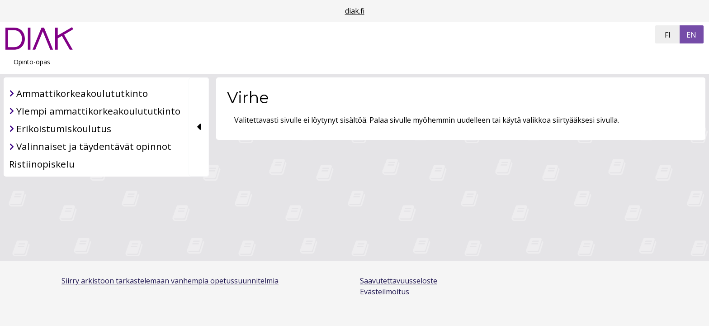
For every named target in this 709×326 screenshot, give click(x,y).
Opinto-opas (32, 62)
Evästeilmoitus (384, 292)
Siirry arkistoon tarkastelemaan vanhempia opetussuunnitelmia (170, 281)
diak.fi (354, 11)
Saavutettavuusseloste (398, 281)
